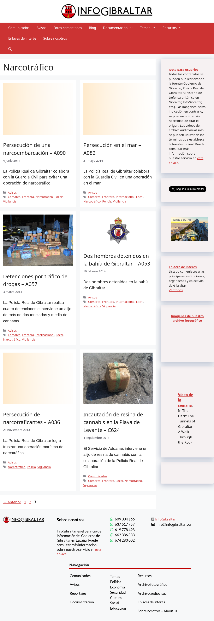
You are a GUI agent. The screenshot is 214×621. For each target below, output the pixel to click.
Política (115, 582)
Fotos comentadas (67, 27)
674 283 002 (125, 540)
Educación (118, 608)
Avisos (42, 27)
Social (114, 603)
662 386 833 (125, 535)
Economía (117, 587)
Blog (92, 27)
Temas (149, 28)
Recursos (173, 28)
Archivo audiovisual (152, 593)
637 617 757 (125, 524)
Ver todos (176, 290)
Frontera (28, 197)
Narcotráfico (44, 197)
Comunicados (19, 27)
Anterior (12, 502)
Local (139, 197)
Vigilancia (10, 201)
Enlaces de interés (22, 38)
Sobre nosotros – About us (157, 611)
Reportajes (78, 593)
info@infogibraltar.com (175, 524)
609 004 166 (125, 519)
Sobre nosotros (55, 38)
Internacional (125, 197)
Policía (59, 197)
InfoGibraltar (165, 519)
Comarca (14, 197)
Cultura (116, 598)
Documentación (120, 28)
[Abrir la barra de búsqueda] (10, 49)
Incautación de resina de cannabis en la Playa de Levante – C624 (113, 422)
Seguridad (118, 592)
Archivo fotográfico (152, 584)
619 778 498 (125, 530)
